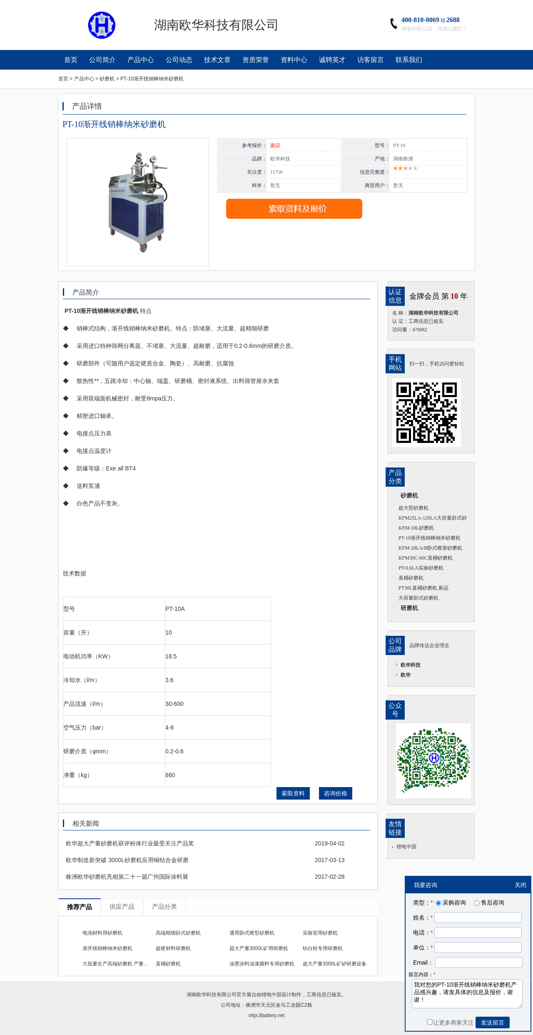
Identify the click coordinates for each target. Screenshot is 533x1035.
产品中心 (140, 59)
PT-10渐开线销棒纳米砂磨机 (430, 538)
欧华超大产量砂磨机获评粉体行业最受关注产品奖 (130, 843)
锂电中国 (406, 847)
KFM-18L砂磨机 (416, 528)
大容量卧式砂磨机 (418, 598)
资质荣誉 (255, 59)
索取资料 (293, 793)
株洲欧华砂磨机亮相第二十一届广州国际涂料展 (127, 876)
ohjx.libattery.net (267, 1015)
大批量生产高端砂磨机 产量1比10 (119, 964)
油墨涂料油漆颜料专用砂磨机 (261, 964)
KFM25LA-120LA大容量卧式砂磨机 (429, 519)
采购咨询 (450, 902)
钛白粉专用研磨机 (323, 948)
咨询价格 (335, 793)
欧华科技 (411, 665)
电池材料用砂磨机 (102, 933)
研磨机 (409, 608)
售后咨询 (488, 902)
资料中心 (294, 59)
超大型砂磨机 (413, 508)
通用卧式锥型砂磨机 (251, 933)
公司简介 (102, 59)
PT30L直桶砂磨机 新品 (423, 588)
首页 (70, 59)
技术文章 (217, 59)
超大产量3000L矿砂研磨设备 (334, 964)
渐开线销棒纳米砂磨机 (107, 948)
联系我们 (409, 59)
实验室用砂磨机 (320, 933)
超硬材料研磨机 (173, 948)
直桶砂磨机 (411, 578)
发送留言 (492, 1022)
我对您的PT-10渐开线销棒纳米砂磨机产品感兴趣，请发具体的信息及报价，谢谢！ (467, 993)
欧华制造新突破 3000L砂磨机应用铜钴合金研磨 (127, 860)
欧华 (406, 675)
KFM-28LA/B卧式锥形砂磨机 (430, 548)
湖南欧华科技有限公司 (212, 995)
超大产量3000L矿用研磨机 (258, 948)
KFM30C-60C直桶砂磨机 (426, 558)
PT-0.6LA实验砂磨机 (421, 568)
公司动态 (179, 59)
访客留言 (370, 59)
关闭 (520, 885)
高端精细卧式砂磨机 (178, 933)
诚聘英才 (332, 59)
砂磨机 (409, 495)
